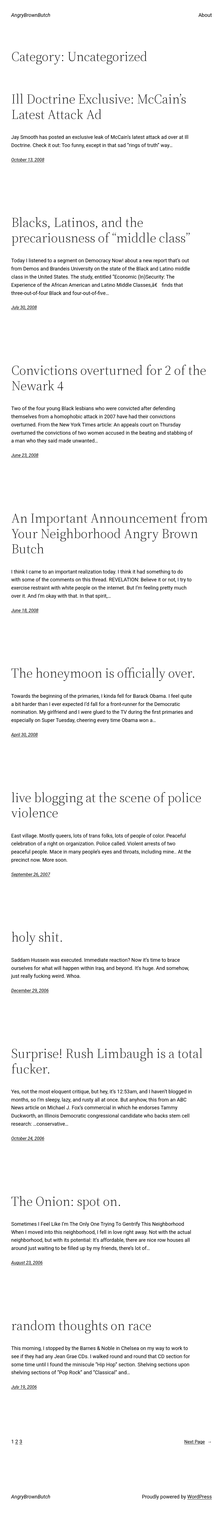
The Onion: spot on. (66, 1201)
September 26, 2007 (30, 874)
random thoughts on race (81, 1325)
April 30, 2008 (24, 734)
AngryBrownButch (31, 15)
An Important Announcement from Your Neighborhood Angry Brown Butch (109, 534)
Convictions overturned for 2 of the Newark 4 (108, 378)
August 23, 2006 (27, 1262)
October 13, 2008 (27, 159)
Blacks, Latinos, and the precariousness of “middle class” (100, 230)
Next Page (198, 1442)
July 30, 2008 (24, 307)
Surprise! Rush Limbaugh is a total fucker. (107, 1061)
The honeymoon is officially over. (103, 673)
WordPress (199, 1497)
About (205, 15)
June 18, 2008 (24, 610)
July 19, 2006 (24, 1387)
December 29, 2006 (30, 990)
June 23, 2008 (24, 455)
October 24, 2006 (27, 1138)
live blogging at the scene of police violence (106, 805)
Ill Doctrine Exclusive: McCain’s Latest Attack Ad (98, 106)
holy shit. (37, 937)
